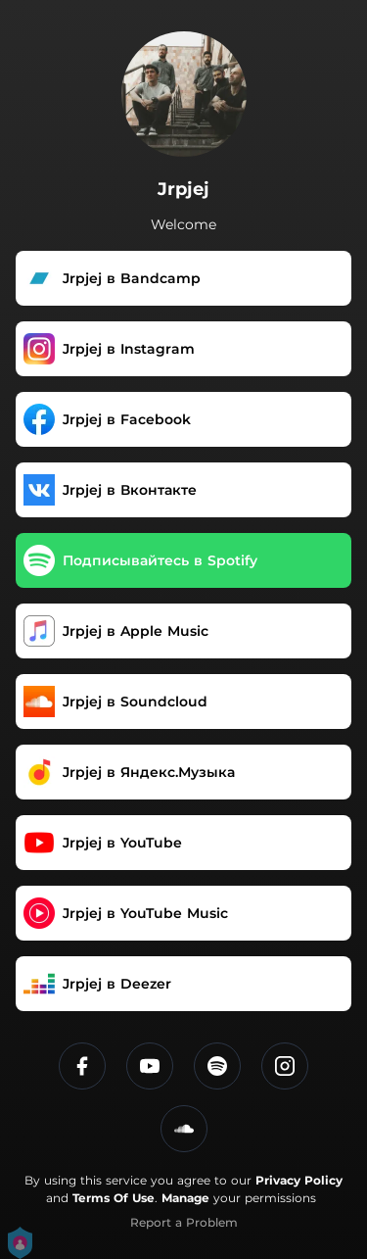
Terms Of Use (113, 1197)
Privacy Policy (299, 1180)
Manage (185, 1197)
